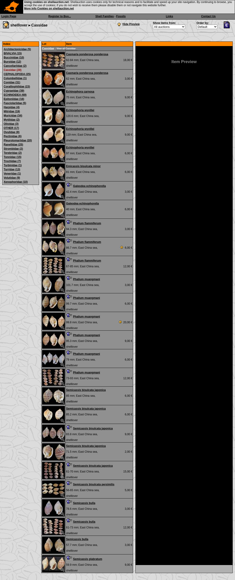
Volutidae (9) (12, 177)
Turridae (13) (12, 169)
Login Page (8, 16)
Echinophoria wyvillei (80, 110)
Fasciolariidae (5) (15, 103)
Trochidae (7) (12, 161)
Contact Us (208, 16)
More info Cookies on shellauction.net (49, 8)
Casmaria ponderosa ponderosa (87, 54)
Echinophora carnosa (80, 91)
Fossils (121, 16)
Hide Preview (131, 24)
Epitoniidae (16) (14, 99)
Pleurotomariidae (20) (18, 140)
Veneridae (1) (12, 173)
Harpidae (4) (12, 107)
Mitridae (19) (12, 111)
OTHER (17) (11, 128)
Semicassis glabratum (87, 559)
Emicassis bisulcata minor (83, 166)
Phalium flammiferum (87, 223)
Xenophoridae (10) (16, 182)
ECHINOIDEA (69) (15, 94)
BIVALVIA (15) (13, 53)
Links (169, 16)
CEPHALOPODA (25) (17, 74)
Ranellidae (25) (13, 144)
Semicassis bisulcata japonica (86, 390)
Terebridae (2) (13, 152)
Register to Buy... (59, 16)
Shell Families (104, 16)
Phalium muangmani (86, 279)
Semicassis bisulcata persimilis (93, 484)
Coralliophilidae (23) (17, 86)
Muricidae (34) (13, 115)
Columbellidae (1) (15, 78)
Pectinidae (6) (13, 136)
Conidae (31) (12, 82)
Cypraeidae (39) (14, 90)
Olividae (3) (11, 123)
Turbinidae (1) (13, 165)
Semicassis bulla (84, 503)
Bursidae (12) (12, 61)
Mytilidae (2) (12, 119)
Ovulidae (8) (12, 132)
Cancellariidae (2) (15, 65)
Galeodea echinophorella (89, 186)
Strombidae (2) (13, 148)
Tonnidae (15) (12, 157)
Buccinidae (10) (14, 57)
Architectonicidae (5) (17, 49)
